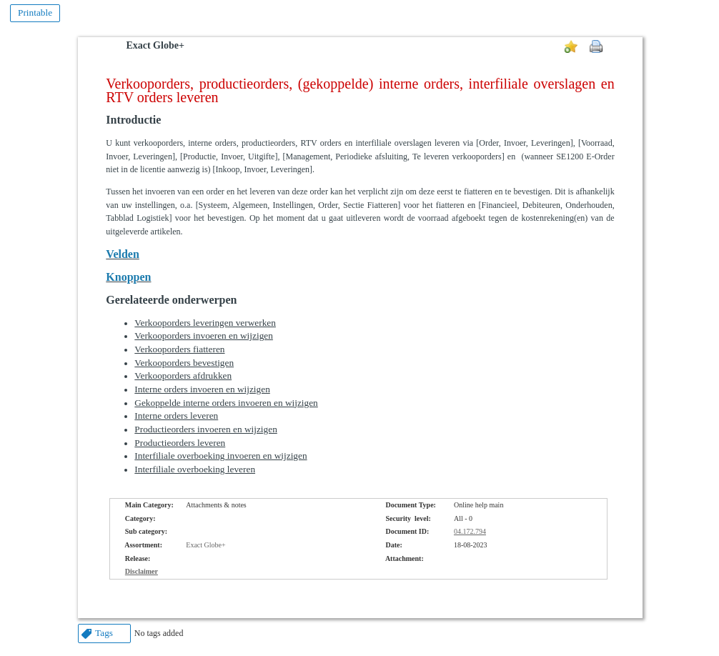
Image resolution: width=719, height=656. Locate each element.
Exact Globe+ (155, 45)
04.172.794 (470, 531)
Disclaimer (141, 571)
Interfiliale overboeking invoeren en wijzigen (220, 455)
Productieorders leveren (179, 442)
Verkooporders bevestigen (184, 362)
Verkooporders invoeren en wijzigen (203, 335)
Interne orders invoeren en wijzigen (201, 389)
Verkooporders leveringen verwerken (205, 322)
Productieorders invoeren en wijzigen (205, 429)
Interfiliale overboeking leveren (194, 469)
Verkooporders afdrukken (183, 375)
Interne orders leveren (176, 415)
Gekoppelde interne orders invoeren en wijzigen (225, 402)
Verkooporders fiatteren (179, 349)
